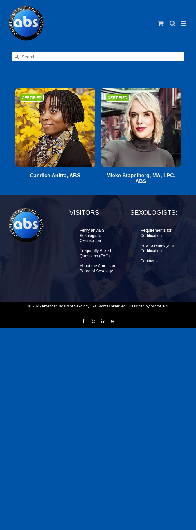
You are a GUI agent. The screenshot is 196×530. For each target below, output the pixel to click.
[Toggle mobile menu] (184, 23)
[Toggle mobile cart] (161, 23)
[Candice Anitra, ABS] (55, 127)
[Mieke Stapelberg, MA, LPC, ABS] (141, 127)
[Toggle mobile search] (172, 23)
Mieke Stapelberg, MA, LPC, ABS (141, 178)
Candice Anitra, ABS (55, 175)
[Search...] (98, 56)
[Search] (16, 56)
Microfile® (159, 306)
